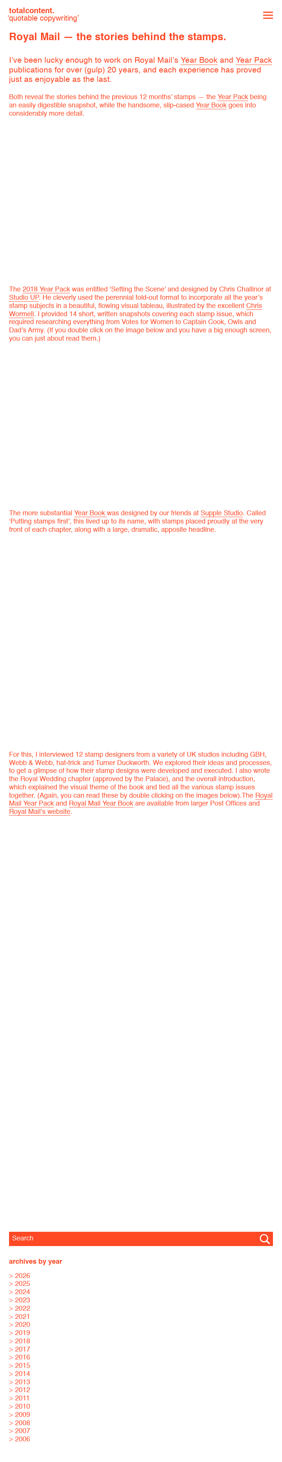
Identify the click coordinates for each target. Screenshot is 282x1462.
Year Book (199, 61)
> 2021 (19, 1317)
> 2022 (19, 1308)
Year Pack (254, 61)
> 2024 (19, 1292)
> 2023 (19, 1300)
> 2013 (19, 1382)
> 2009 (19, 1415)
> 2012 (19, 1390)
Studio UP (24, 297)
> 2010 (19, 1406)
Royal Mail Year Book (101, 803)
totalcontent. (43, 15)
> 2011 (19, 1398)
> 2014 (19, 1374)
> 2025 (19, 1284)
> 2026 (19, 1276)
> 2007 (19, 1431)
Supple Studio (222, 513)
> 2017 (19, 1349)
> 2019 (19, 1333)
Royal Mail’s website (39, 812)
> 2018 (19, 1341)
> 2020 (19, 1325)
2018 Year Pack (46, 289)
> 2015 (19, 1365)
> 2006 (19, 1439)
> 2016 (19, 1357)
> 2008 (19, 1423)
